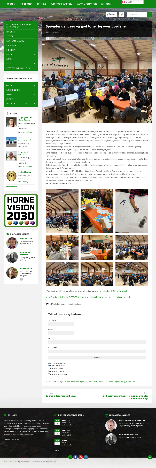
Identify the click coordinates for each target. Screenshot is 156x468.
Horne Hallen (68, 425)
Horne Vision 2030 (57, 366)
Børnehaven (92, 381)
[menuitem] (11, 3)
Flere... (57, 450)
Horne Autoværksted (24, 139)
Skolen (110, 381)
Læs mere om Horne (11, 440)
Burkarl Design (24, 172)
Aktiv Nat (66, 430)
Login (6, 445)
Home (48, 32)
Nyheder (56, 32)
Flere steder (11, 187)
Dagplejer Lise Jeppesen (24, 153)
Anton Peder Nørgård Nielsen (132, 420)
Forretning (24, 181)
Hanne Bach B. (26, 238)
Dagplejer (28, 132)
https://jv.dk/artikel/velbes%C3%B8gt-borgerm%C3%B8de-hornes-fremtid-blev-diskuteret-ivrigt (89, 297)
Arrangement (82, 381)
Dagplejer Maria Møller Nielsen (25, 119)
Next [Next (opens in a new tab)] (146, 393)
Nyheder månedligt (57, 374)
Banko (64, 440)
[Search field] (139, 14)
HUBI (105, 381)
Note (50, 338)
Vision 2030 (130, 381)
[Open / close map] (111, 14)
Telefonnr (52, 348)
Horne (100, 381)
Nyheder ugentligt (57, 371)
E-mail (51, 329)
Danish (127, 2)
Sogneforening (119, 381)
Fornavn (52, 320)
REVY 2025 (66, 420)
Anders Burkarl (26, 268)
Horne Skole (67, 435)
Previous (49, 393)
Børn (22, 132)
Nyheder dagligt (56, 368)
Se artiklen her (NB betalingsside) (112, 291)
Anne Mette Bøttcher (25, 253)
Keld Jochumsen (69, 381)
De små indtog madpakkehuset (61, 395)
